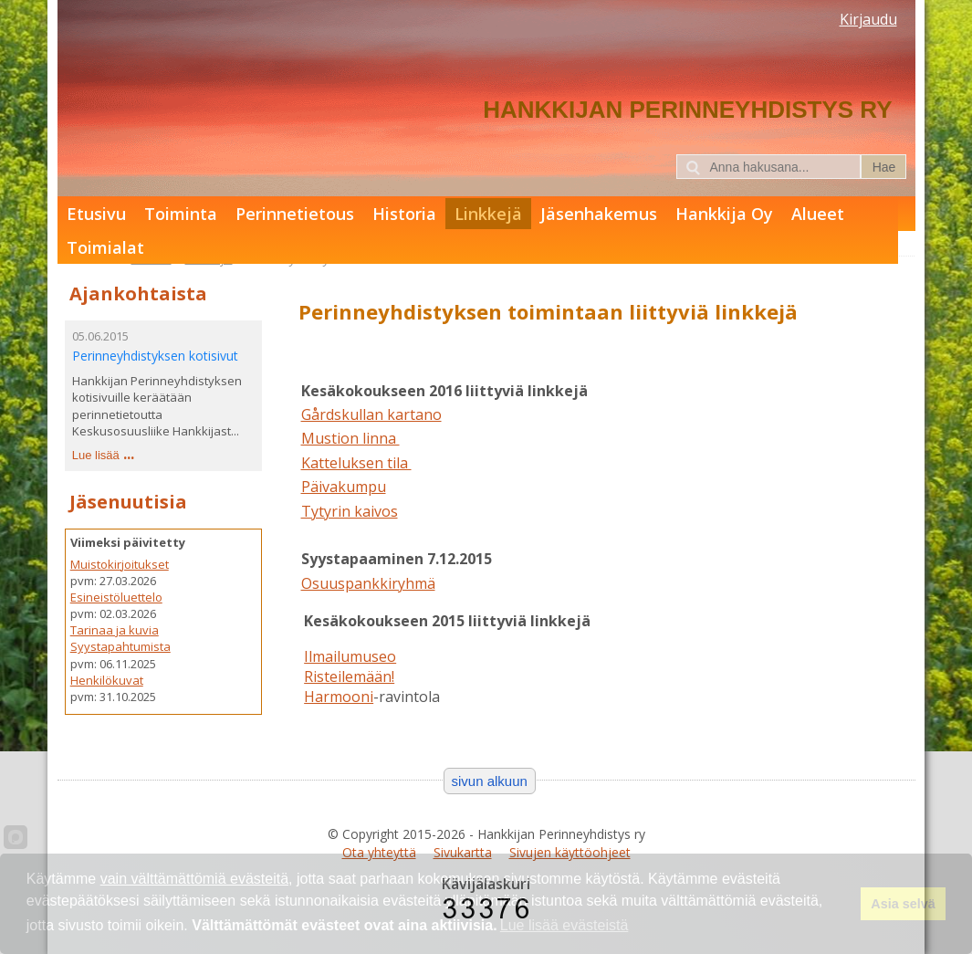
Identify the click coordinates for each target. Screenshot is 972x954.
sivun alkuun (490, 781)
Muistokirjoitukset (119, 564)
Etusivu (96, 214)
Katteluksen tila (356, 463)
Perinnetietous (294, 214)
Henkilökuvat (106, 680)
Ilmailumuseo (350, 656)
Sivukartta (463, 852)
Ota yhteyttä (379, 852)
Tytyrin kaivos (349, 511)
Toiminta (180, 214)
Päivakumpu (343, 487)
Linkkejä (488, 214)
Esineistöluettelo (116, 597)
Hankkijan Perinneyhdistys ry (687, 109)
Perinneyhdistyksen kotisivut (155, 355)
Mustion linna (350, 438)
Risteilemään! (349, 676)
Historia (404, 214)
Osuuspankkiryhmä (368, 583)
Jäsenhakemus (598, 214)
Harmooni (338, 697)
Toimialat (105, 247)
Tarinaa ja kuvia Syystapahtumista (120, 638)
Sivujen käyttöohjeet (570, 852)
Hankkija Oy (724, 214)
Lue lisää (96, 455)
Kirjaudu (868, 19)
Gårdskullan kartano (371, 414)
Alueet (817, 214)
